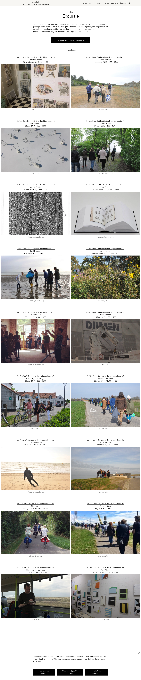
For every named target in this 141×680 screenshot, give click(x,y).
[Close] (139, 653)
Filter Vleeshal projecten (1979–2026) (70, 40)
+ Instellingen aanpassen (96, 672)
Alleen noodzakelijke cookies (70, 672)
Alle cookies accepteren (44, 672)
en (128, 3)
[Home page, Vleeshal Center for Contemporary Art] (35, 3)
